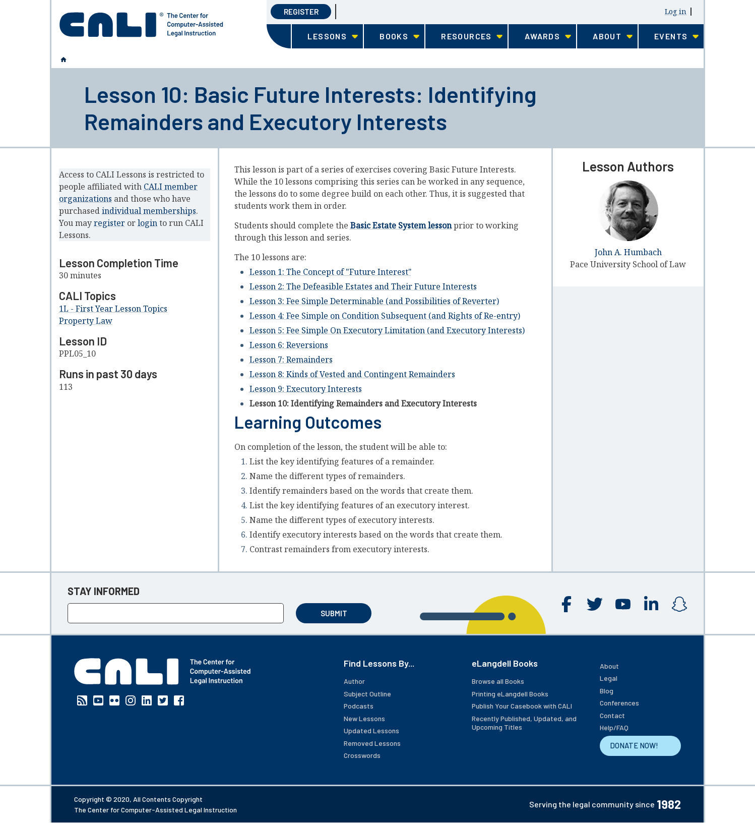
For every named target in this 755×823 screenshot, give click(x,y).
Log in (675, 11)
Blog (606, 690)
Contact (612, 715)
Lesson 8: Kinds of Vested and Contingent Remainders (352, 374)
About (609, 666)
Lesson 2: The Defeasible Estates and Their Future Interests (363, 286)
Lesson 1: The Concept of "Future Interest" (330, 271)
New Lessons (364, 718)
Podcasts (358, 705)
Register (301, 11)
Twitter (595, 604)
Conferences (619, 702)
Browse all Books (498, 681)
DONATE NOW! (634, 745)
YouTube (623, 604)
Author (354, 681)
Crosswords (362, 755)
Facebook (566, 604)
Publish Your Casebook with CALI (522, 705)
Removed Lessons (372, 743)
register (109, 222)
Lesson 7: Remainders (291, 359)
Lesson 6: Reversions (288, 344)
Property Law (85, 320)
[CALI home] (141, 25)
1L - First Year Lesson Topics (113, 308)
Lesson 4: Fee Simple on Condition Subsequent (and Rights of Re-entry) (384, 315)
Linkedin (651, 604)
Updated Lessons (371, 730)
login (147, 222)
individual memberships (149, 210)
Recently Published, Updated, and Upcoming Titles (524, 723)
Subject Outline (367, 693)
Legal (608, 678)
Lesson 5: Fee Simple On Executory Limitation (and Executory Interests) (387, 330)
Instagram (679, 604)
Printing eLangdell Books (510, 693)
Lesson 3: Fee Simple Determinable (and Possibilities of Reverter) (374, 301)
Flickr (114, 700)
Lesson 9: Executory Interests (305, 388)
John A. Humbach (628, 252)
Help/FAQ (614, 727)
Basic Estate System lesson (401, 225)
